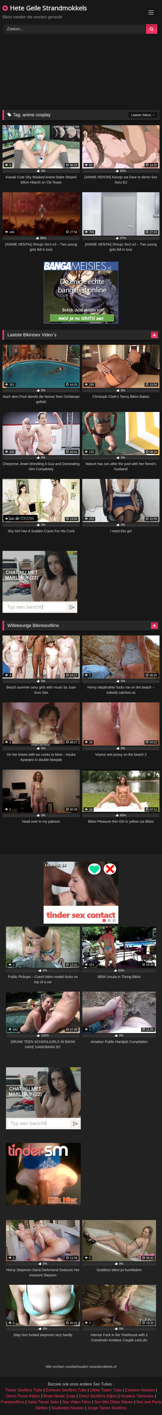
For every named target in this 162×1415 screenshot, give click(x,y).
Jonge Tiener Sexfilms (106, 1408)
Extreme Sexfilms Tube (66, 1390)
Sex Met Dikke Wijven (113, 1402)
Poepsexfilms (12, 1402)
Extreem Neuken (140, 1390)
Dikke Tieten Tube (106, 1390)
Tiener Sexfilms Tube (23, 1390)
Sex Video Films (76, 1402)
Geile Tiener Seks (43, 1402)
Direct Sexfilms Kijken (98, 1396)
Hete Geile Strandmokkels (44, 7)
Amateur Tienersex (137, 1396)
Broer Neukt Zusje (59, 1396)
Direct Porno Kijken (23, 1396)
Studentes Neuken (67, 1408)
